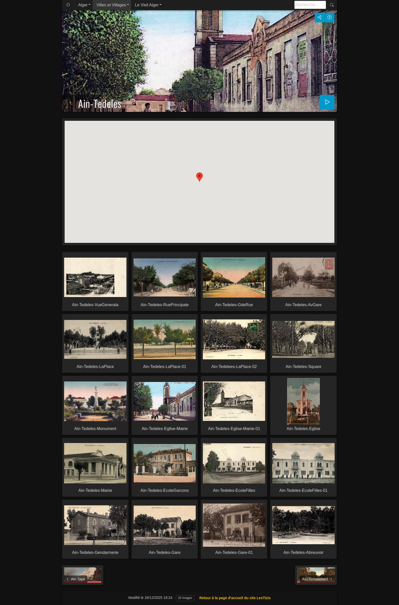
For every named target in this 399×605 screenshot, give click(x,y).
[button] (199, 177)
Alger (83, 5)
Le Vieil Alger (147, 5)
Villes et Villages (111, 5)
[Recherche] (310, 5)
